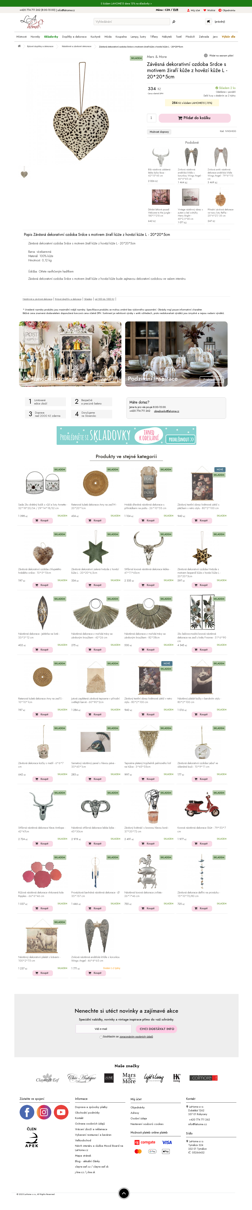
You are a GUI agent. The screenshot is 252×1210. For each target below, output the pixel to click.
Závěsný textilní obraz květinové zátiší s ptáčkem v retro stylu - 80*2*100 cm (198, 506)
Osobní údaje (139, 1118)
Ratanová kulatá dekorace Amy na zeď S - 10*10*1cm (40, 700)
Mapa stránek (83, 1156)
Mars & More (157, 56)
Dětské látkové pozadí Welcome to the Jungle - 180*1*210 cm (159, 213)
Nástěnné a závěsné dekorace (37, 299)
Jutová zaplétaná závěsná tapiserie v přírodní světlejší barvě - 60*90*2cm (95, 700)
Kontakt (79, 1118)
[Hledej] (173, 21)
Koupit (44, 520)
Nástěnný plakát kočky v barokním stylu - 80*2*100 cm (199, 700)
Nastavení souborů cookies (147, 1124)
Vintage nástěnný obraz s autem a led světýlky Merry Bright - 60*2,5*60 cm (190, 214)
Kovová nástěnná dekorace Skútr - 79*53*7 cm (201, 829)
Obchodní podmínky (87, 1112)
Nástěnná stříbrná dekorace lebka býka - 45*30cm (93, 829)
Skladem (88, 299)
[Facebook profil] (27, 1111)
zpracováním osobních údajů (136, 1036)
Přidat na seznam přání (221, 55)
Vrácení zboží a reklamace (91, 1129)
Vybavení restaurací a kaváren (93, 1135)
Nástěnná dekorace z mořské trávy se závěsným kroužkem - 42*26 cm (91, 635)
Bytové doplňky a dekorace (68, 299)
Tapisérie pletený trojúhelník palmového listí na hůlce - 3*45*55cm (147, 765)
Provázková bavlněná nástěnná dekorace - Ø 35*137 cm (95, 894)
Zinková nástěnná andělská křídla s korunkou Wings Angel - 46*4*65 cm (190, 174)
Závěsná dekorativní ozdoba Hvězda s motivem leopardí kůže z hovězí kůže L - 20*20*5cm (199, 572)
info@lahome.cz (66, 10)
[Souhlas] (101, 1037)
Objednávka (229, 10)
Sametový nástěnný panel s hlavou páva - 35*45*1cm (93, 765)
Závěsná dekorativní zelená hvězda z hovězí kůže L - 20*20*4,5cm (95, 571)
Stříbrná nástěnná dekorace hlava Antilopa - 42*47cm (41, 829)
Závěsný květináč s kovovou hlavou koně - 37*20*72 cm (146, 829)
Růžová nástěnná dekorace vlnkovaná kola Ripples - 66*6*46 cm (41, 894)
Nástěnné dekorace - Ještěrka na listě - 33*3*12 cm (38, 635)
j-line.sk (91, 1172)
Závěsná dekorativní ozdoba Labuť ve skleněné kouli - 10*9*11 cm (197, 765)
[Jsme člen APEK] (32, 1137)
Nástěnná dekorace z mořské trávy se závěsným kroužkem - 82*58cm (145, 635)
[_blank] (61, 1111)
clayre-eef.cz (83, 1167)
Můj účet (195, 10)
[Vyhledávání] (132, 21)
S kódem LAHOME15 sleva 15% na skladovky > (126, 3)
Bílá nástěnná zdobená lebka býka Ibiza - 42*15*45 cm (159, 173)
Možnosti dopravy (159, 132)
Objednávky (138, 1107)
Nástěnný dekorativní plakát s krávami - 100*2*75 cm (39, 959)
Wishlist (211, 10)
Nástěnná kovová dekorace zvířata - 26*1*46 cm (143, 894)
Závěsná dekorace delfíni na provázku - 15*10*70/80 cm (198, 894)
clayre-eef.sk (100, 1167)
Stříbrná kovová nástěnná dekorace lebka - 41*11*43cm (147, 571)
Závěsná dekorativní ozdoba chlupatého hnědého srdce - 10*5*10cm (39, 571)
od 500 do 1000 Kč (104, 299)
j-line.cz (79, 1172)
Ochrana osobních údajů (90, 1124)
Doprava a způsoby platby (91, 1107)
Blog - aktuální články (87, 1161)
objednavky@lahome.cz (166, 411)
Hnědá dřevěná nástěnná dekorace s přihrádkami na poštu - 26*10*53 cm (145, 506)
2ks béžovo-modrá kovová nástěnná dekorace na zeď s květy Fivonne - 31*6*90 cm (201, 637)
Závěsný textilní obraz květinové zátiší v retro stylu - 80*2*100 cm (148, 700)
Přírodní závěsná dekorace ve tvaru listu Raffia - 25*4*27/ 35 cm (220, 213)
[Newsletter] (103, 1028)
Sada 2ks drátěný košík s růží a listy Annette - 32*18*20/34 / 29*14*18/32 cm (42, 506)
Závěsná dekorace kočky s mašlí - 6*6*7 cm (41, 765)
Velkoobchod (83, 1140)
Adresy (135, 1113)
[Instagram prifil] (44, 1111)
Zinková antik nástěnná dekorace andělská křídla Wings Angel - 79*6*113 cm (220, 174)
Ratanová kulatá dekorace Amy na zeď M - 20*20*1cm (94, 506)
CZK (168, 10)
